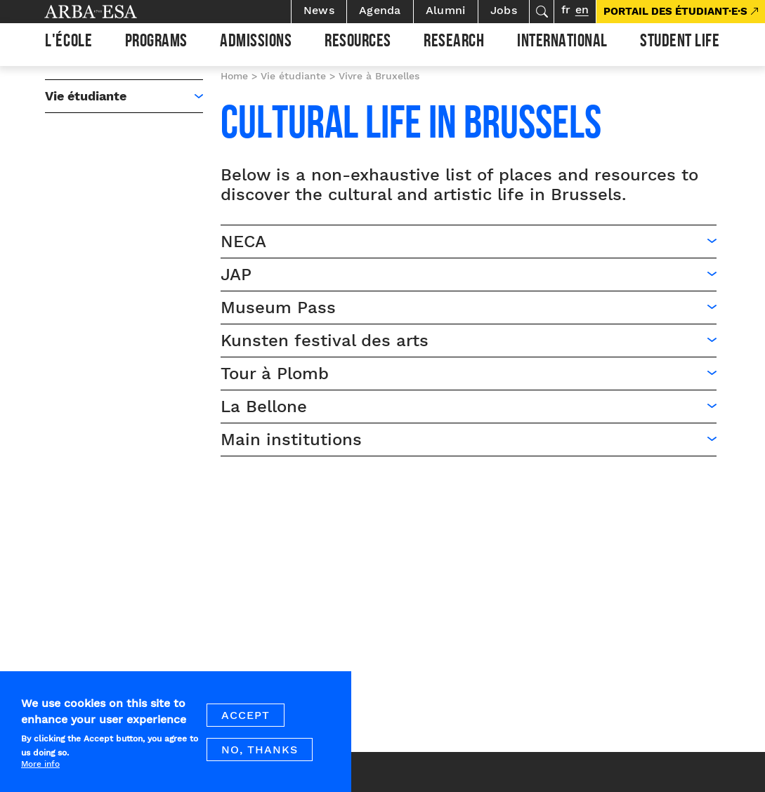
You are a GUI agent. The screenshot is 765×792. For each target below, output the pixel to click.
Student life (679, 43)
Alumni (446, 10)
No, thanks (259, 756)
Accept (245, 722)
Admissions (256, 43)
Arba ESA (114, 11)
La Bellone (264, 406)
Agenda (380, 10)
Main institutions (291, 439)
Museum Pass (281, 307)
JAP (236, 274)
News (318, 10)
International (562, 43)
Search (542, 11)
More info (40, 770)
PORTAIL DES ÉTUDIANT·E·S (675, 11)
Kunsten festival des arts (325, 340)
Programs (156, 43)
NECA (243, 241)
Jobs (503, 10)
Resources (358, 43)
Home (234, 75)
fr (565, 9)
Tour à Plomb (275, 373)
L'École (68, 43)
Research (454, 43)
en (582, 9)
